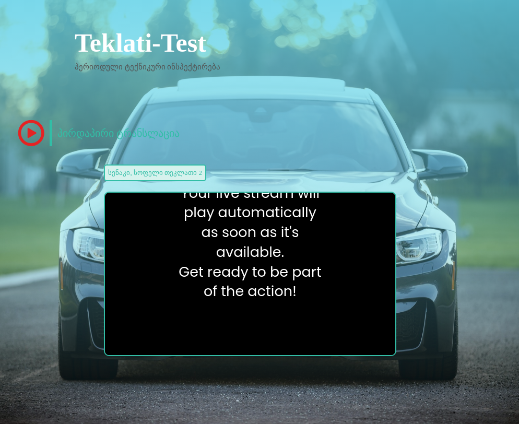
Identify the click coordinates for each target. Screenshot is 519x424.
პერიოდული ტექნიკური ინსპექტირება (148, 67)
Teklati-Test (140, 42)
